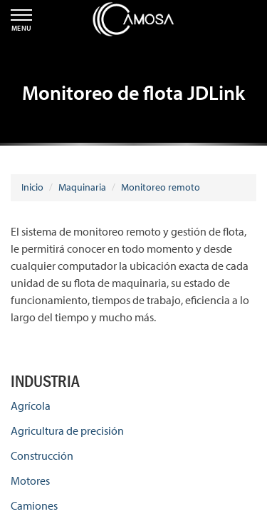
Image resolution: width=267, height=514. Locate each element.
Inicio (32, 187)
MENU (21, 21)
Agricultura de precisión (67, 430)
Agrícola (31, 405)
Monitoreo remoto (160, 187)
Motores (30, 480)
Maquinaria (82, 187)
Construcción (42, 455)
